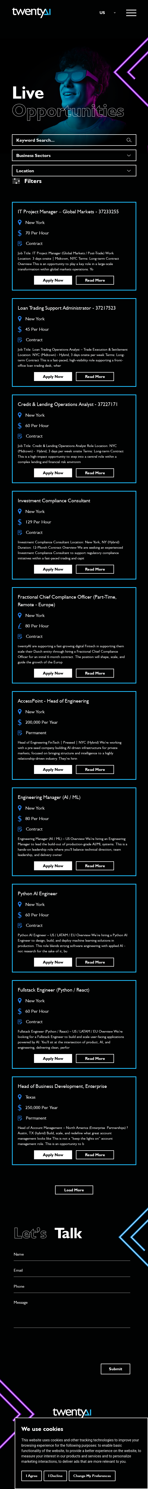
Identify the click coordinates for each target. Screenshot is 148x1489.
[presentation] (52, 1341)
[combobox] (105, 12)
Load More (74, 1190)
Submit (115, 1368)
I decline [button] (55, 1476)
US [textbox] (102, 12)
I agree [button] (31, 1476)
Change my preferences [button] (92, 1476)
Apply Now (53, 280)
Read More (95, 280)
